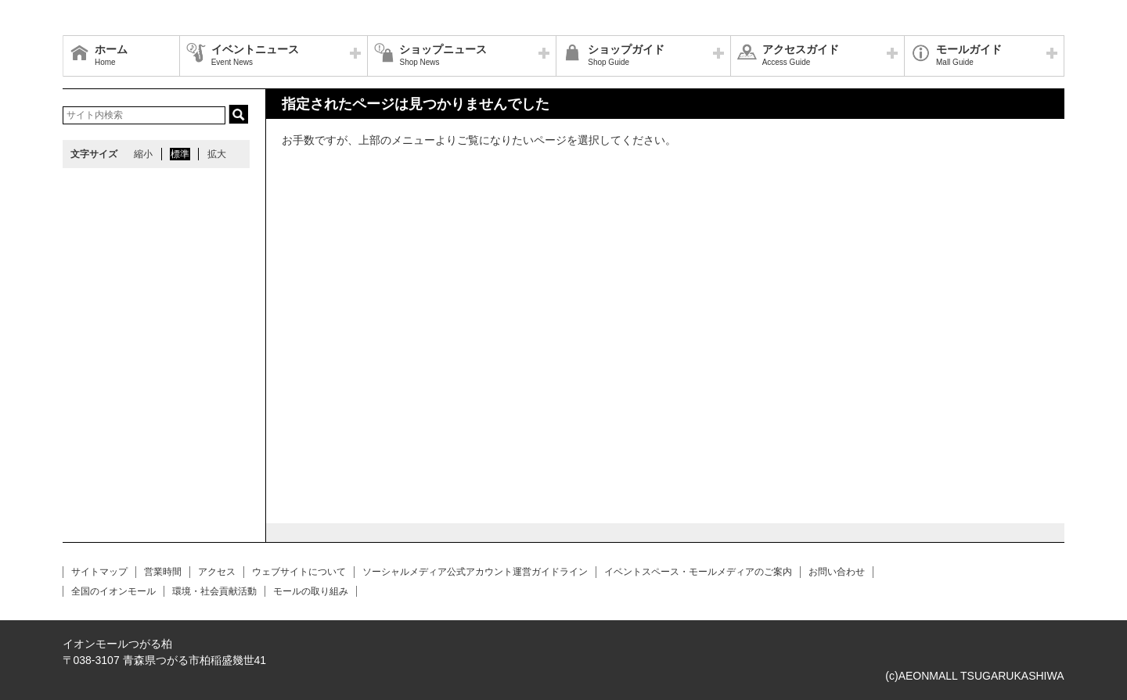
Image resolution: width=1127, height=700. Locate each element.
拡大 (216, 154)
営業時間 (163, 571)
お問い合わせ (836, 571)
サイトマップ (99, 571)
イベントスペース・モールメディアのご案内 (698, 571)
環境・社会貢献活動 (214, 591)
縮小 (143, 154)
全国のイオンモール (113, 591)
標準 (180, 154)
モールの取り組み (310, 591)
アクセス (217, 571)
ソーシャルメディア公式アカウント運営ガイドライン (475, 571)
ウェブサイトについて (299, 571)
